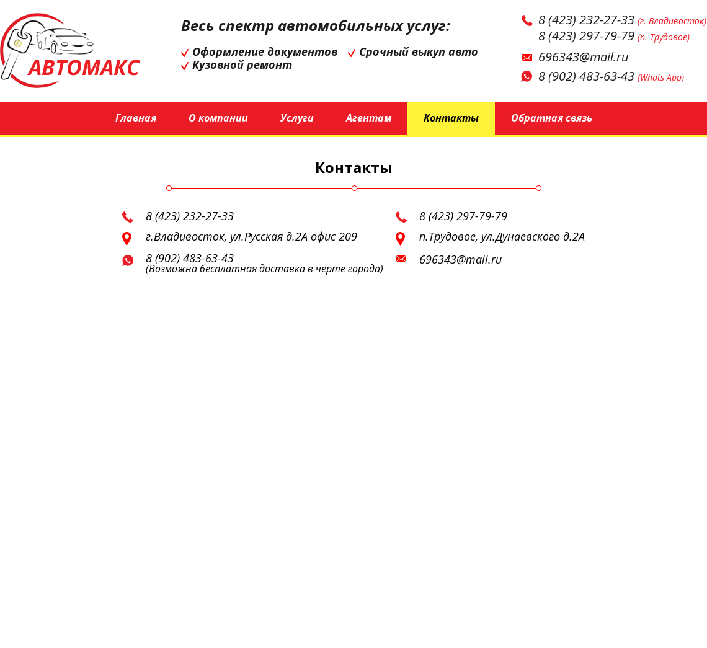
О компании (218, 118)
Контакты (451, 118)
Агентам (368, 118)
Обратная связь (551, 118)
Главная (135, 118)
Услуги (297, 118)
